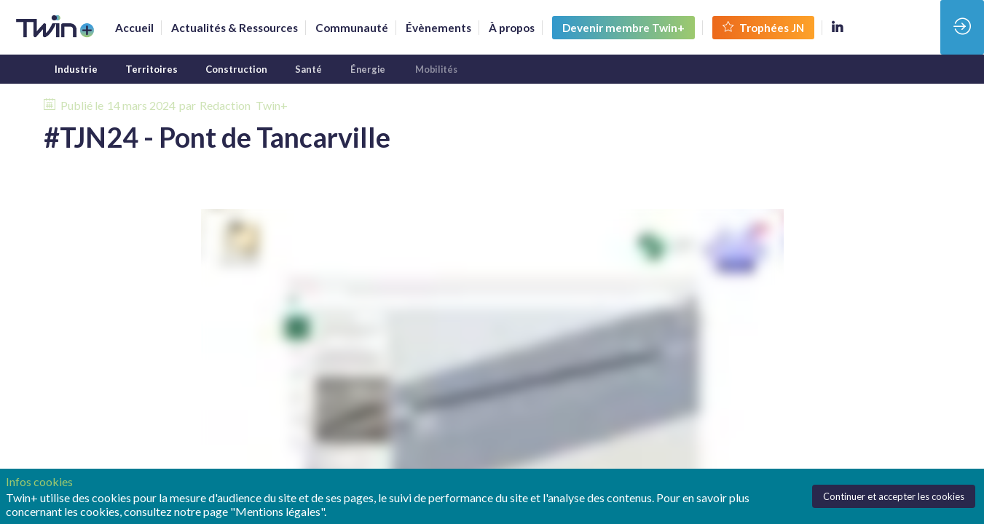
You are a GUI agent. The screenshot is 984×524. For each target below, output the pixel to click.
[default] (351, 27)
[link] (134, 27)
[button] (623, 27)
